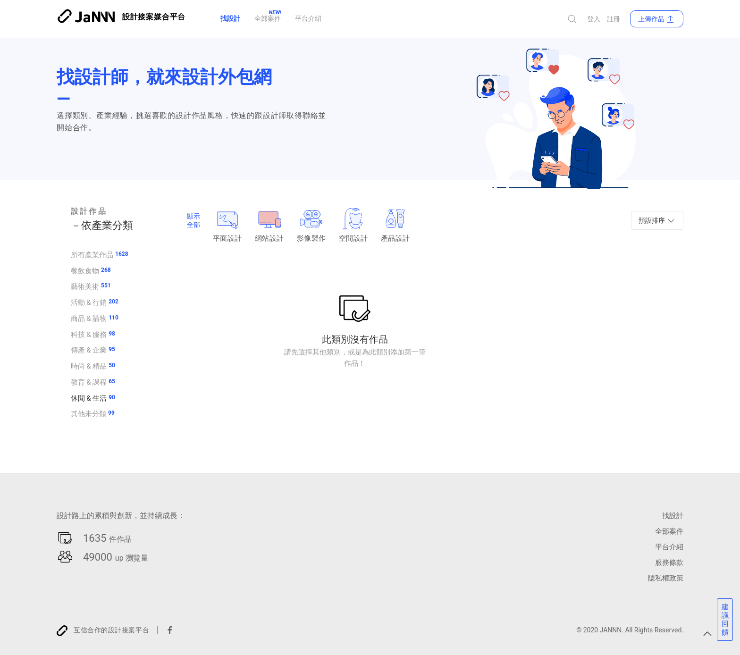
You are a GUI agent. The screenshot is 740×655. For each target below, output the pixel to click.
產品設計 (395, 225)
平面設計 (227, 225)
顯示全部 (193, 220)
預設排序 (657, 221)
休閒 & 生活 (89, 398)
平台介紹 (668, 546)
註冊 (613, 19)
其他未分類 (88, 413)
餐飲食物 (85, 270)
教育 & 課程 (89, 381)
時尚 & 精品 (89, 365)
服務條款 (668, 562)
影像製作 (311, 225)
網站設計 (269, 225)
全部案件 (668, 531)
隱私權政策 (664, 577)
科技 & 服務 (89, 334)
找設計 (672, 515)
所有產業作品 (92, 254)
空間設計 (353, 225)
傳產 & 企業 (89, 349)
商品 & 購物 (89, 318)
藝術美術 (85, 286)
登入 (593, 19)
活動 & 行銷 (89, 302)
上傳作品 (656, 19)
